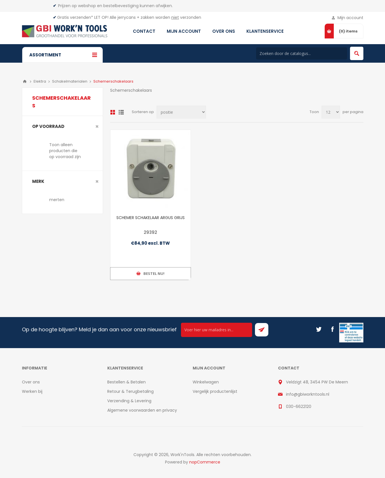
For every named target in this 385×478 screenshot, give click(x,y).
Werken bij (32, 391)
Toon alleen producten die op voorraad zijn (65, 151)
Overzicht (112, 112)
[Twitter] (318, 329)
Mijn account (350, 18)
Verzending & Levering (129, 401)
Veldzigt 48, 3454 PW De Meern (317, 382)
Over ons (31, 382)
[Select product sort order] (181, 112)
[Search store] (301, 53)
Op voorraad (48, 126)
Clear (97, 126)
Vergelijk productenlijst (215, 391)
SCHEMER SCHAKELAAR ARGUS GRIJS (150, 217)
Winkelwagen (206, 382)
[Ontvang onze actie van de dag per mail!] (216, 330)
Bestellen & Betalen (126, 382)
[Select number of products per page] (331, 112)
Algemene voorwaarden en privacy (142, 410)
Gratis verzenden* (75, 17)
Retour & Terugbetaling (130, 391)
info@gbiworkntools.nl (307, 394)
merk (38, 181)
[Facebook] (332, 329)
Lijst (121, 112)
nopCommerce (204, 462)
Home (25, 81)
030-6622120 (298, 406)
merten (56, 200)
